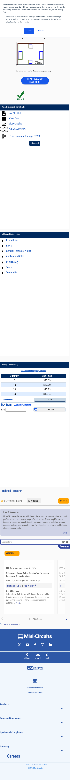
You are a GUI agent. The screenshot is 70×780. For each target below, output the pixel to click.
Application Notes (15, 256)
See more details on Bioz (61, 624)
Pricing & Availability (10, 364)
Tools (9, 267)
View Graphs (15, 123)
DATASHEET (15, 112)
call (47, 656)
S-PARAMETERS (17, 129)
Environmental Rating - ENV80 (25, 136)
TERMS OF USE (28, 764)
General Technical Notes (18, 250)
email (38, 656)
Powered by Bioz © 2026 (10, 624)
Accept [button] (29, 31)
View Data (14, 118)
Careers (13, 756)
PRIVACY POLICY (41, 764)
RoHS (9, 245)
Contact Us (11, 272)
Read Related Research (35, 80)
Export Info (11, 240)
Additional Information (11, 234)
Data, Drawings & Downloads (13, 107)
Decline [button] (41, 31)
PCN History (12, 261)
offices (27, 656)
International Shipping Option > (33, 370)
